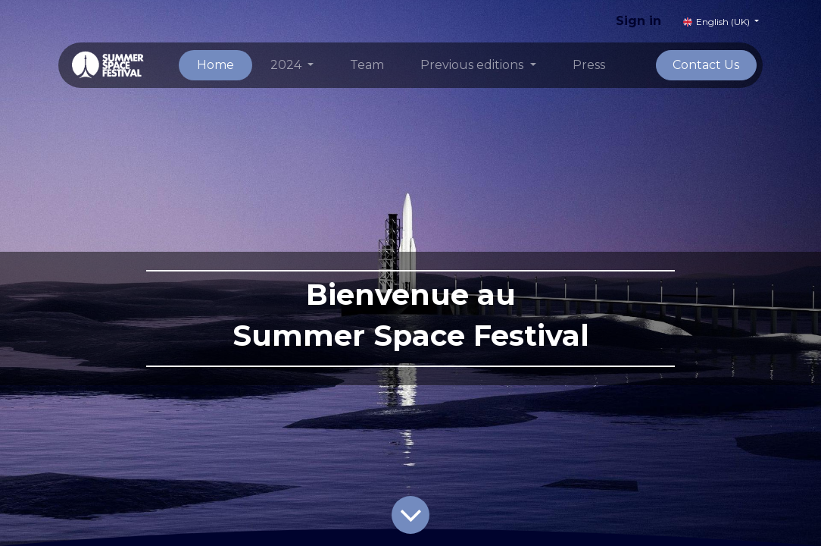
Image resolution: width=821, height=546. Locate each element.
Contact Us (706, 65)
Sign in (638, 21)
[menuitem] (215, 65)
